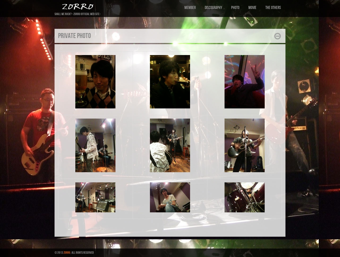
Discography (213, 7)
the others (273, 7)
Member (190, 7)
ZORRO (67, 253)
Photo (235, 7)
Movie (252, 7)
